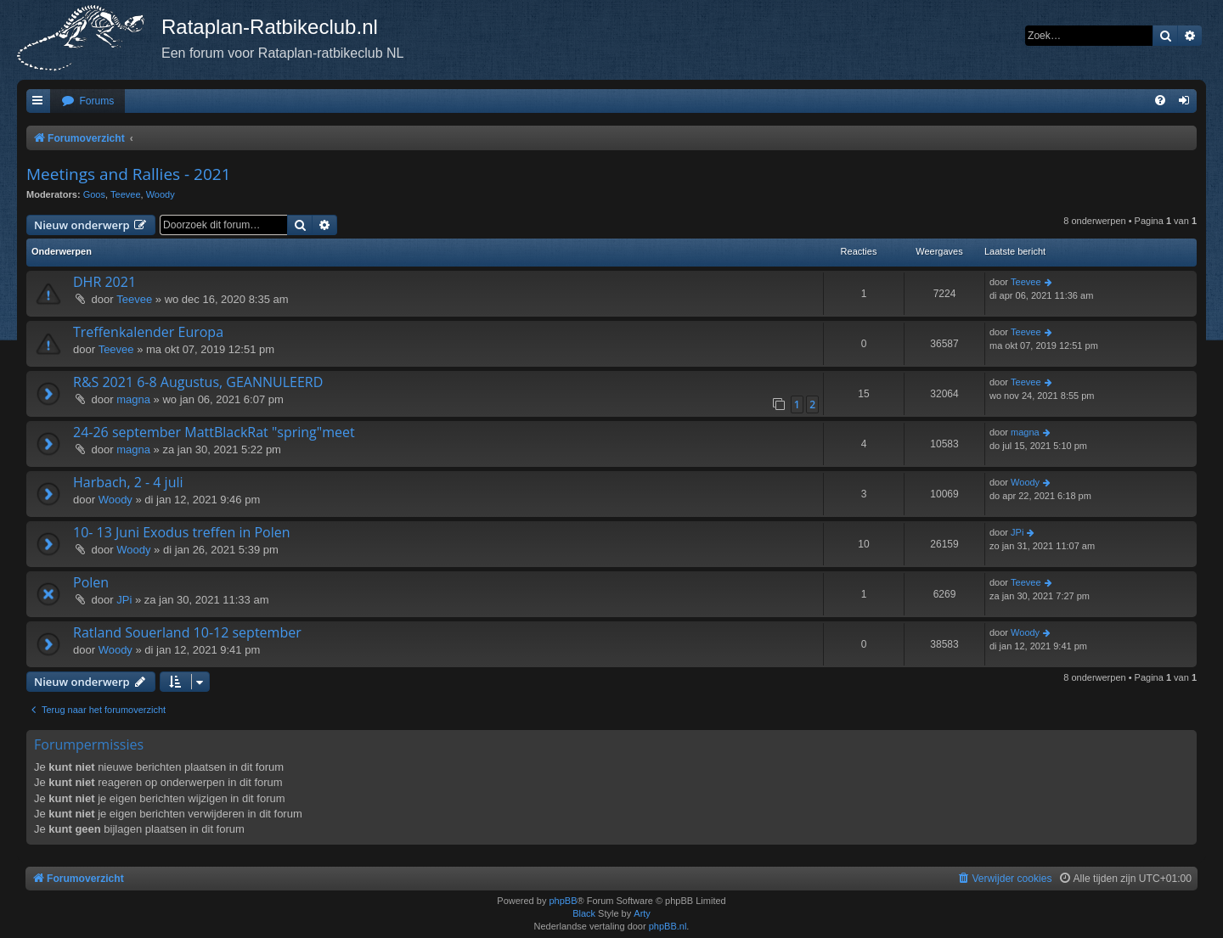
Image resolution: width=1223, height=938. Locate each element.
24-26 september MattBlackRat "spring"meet (214, 432)
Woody (160, 194)
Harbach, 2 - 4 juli (128, 482)
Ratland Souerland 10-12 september (187, 632)
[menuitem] (87, 101)
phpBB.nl (668, 926)
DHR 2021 (104, 281)
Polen (91, 582)
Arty (642, 913)
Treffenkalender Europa (148, 332)
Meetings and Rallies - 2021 (128, 174)
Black (583, 913)
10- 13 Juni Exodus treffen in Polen (181, 532)
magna (133, 399)
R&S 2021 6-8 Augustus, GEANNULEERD (198, 382)
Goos (94, 194)
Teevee (125, 194)
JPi (1017, 532)
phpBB (563, 901)
